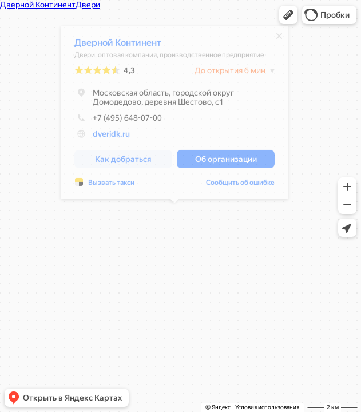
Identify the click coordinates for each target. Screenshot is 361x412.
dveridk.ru (111, 136)
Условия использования (267, 407)
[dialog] (174, 115)
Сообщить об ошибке (240, 185)
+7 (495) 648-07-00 (118, 120)
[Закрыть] (279, 38)
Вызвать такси (111, 185)
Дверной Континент (117, 45)
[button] (288, 15)
